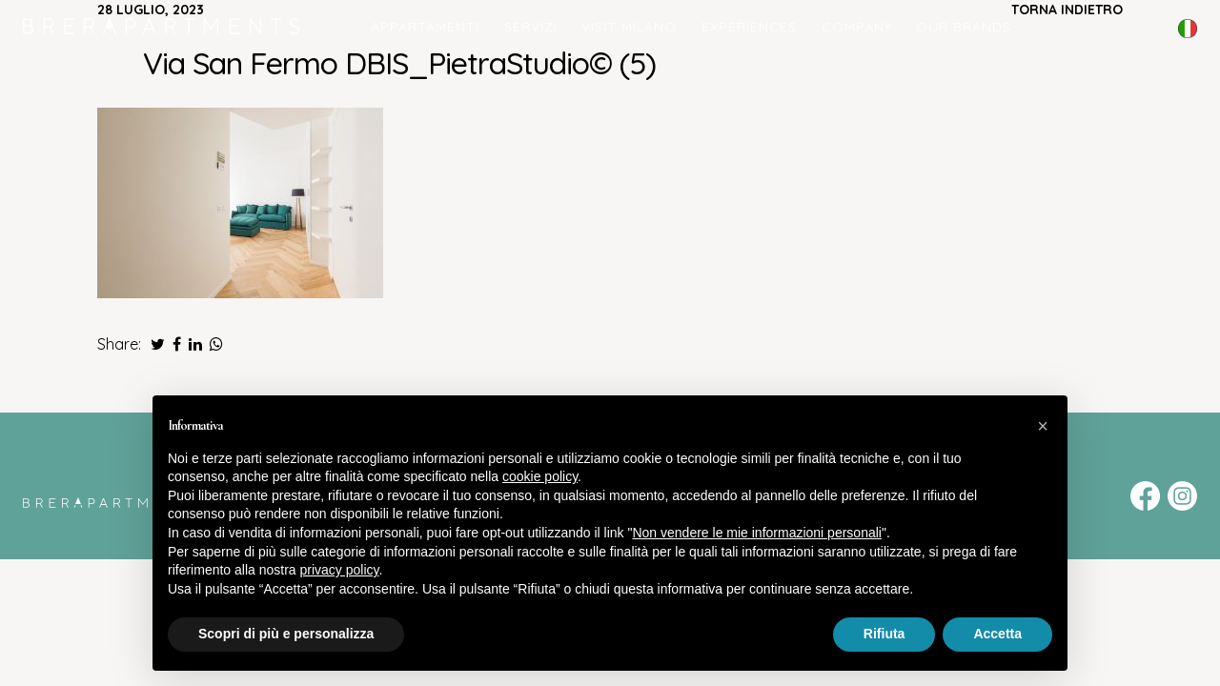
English (1187, 42)
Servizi (531, 26)
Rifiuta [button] (884, 633)
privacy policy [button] (339, 569)
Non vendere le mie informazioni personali (756, 532)
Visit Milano (629, 26)
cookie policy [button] (540, 476)
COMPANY (857, 26)
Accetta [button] (997, 633)
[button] (1042, 426)
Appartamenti (425, 26)
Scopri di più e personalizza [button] (286, 633)
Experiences (749, 26)
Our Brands (963, 26)
